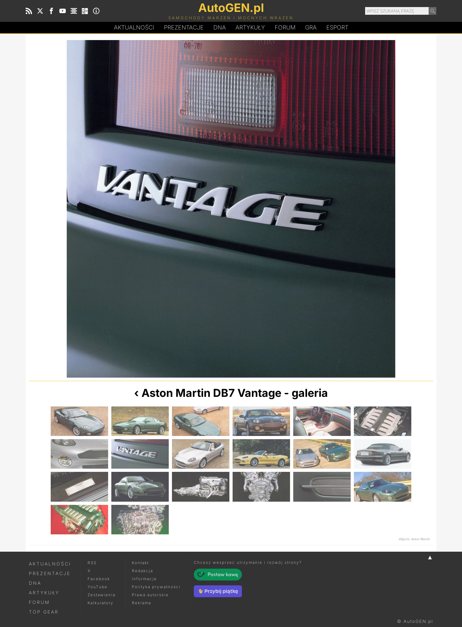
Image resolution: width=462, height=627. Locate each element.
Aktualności (134, 27)
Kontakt (140, 562)
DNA (35, 583)
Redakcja (142, 570)
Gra (311, 27)
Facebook (99, 578)
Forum (285, 27)
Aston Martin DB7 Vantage (211, 392)
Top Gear (44, 611)
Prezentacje (184, 27)
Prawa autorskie (150, 594)
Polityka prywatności (156, 586)
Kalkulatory (101, 602)
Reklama (141, 602)
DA (219, 27)
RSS (92, 562)
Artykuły (250, 27)
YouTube (97, 586)
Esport (337, 27)
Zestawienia (102, 594)
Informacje (144, 578)
